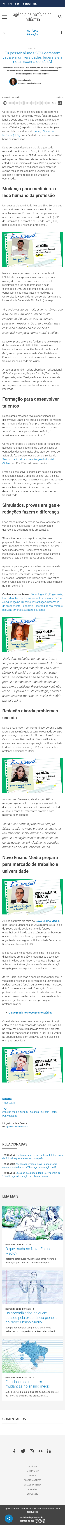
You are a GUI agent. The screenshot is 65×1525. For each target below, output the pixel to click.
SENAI (26, 3)
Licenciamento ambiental (38, 598)
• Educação (8, 1102)
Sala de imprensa (32, 1485)
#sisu (54, 1112)
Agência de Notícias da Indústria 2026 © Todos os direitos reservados (32, 1510)
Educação (32, 34)
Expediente (32, 1494)
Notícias (32, 1466)
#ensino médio (10, 1112)
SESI (17, 3)
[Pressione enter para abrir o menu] (4, 16)
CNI (10, 3)
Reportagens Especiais (19, 1245)
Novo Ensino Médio (47, 920)
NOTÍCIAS (32, 30)
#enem (24, 1112)
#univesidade (9, 1115)
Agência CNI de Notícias (16, 1126)
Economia (27, 605)
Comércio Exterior (34, 609)
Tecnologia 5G (39, 594)
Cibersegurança (44, 605)
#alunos (34, 1112)
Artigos (32, 1476)
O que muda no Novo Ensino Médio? (30, 1012)
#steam (45, 1112)
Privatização (39, 602)
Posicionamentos (32, 1480)
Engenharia (55, 594)
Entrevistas (33, 1471)
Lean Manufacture (12, 598)
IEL (35, 3)
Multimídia (32, 1489)
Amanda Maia (24, 80)
